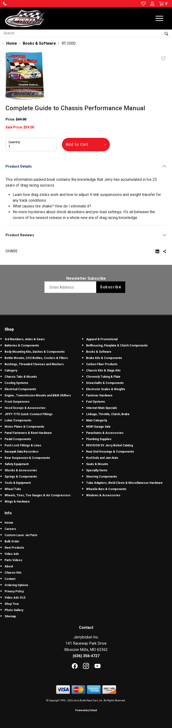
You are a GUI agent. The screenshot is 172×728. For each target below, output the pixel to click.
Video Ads (12, 554)
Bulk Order (12, 541)
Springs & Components (21, 476)
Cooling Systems (16, 383)
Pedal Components (18, 439)
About (9, 566)
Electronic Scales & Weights (105, 389)
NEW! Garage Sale (98, 426)
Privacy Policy (14, 591)
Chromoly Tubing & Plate (103, 376)
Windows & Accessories (103, 495)
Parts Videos (13, 560)
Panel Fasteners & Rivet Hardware (28, 433)
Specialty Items (96, 470)
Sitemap (10, 616)
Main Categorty (96, 420)
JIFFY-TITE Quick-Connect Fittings (29, 414)
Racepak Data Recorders (22, 451)
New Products (14, 547)
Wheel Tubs (13, 489)
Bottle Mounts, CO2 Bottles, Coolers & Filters (36, 358)
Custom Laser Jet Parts (21, 535)
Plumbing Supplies (99, 439)
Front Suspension (17, 401)
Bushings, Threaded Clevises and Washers (34, 364)
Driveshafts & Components (105, 383)
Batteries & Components (22, 345)
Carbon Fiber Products (102, 364)
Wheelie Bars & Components (106, 489)
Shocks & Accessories (21, 470)
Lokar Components (18, 420)
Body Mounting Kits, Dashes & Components (35, 351)
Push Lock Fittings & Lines (23, 445)
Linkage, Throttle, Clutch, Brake (108, 414)
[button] (5, 3)
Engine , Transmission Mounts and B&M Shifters (38, 395)
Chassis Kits (13, 572)
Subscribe (110, 287)
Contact (10, 579)
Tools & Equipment (18, 483)
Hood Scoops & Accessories (25, 408)
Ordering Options (16, 585)
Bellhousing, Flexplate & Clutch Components (117, 345)
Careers (10, 529)
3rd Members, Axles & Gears (25, 339)
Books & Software (98, 351)
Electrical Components (20, 389)
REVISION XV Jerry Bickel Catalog (109, 445)
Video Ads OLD (15, 597)
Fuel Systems (95, 401)
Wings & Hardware (17, 501)
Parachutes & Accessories (105, 433)
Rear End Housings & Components (110, 451)
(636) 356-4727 (86, 656)
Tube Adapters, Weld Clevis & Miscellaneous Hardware (124, 483)
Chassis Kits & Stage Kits (103, 370)
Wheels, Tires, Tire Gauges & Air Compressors (38, 495)
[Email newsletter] (71, 287)
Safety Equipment (17, 464)
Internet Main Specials (101, 408)
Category (11, 370)
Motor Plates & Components (24, 426)
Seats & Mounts (97, 464)
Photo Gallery (14, 610)
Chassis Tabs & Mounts (21, 376)
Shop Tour (12, 604)
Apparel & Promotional (102, 339)
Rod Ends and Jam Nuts (102, 458)
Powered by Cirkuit (86, 710)
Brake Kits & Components (104, 358)
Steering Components (101, 476)
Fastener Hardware (99, 395)
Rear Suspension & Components (27, 458)
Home (9, 522)
